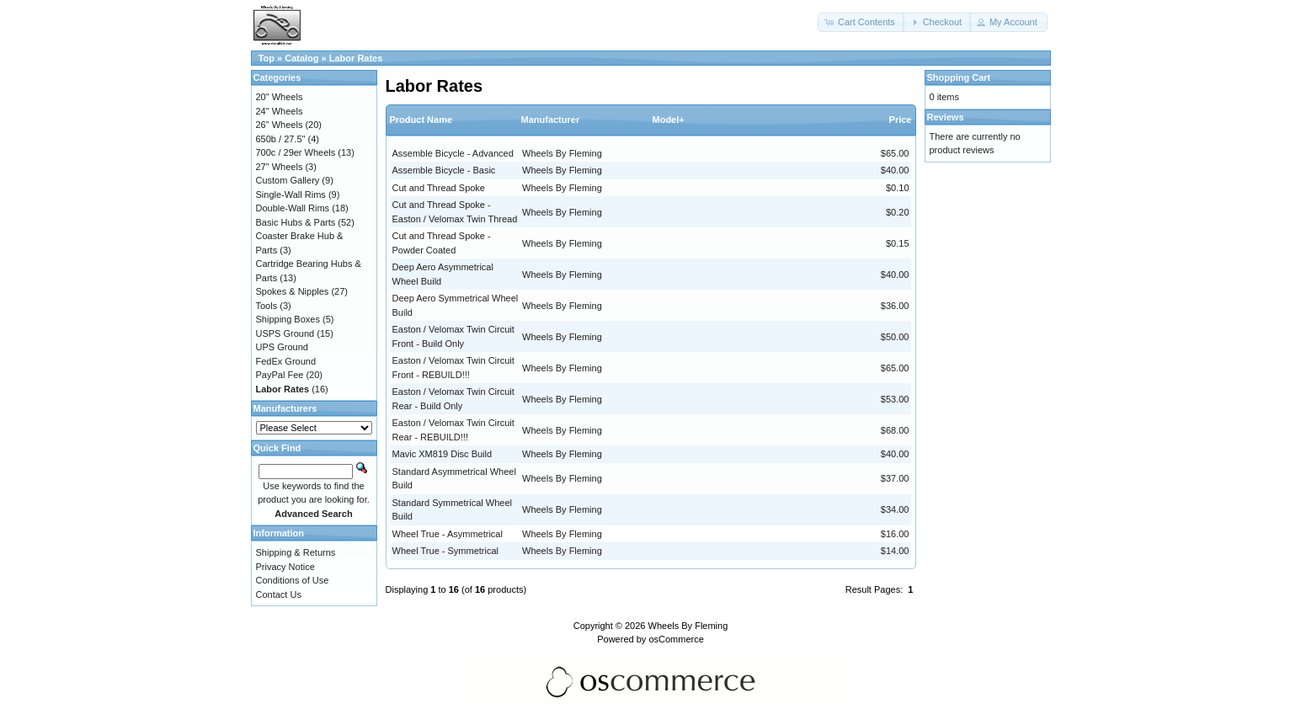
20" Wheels (279, 97)
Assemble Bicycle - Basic (444, 170)
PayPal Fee (280, 375)
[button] (861, 22)
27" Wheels (279, 167)
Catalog (301, 58)
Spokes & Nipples (292, 291)
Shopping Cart (959, 77)
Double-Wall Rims (293, 208)
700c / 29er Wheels (296, 152)
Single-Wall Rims (291, 194)
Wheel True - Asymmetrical (447, 534)
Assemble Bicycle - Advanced (453, 153)
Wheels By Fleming (562, 153)
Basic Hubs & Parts (296, 222)
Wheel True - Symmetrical (445, 551)
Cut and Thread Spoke (438, 188)
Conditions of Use (292, 580)
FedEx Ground (286, 361)
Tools (267, 306)
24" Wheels (279, 111)
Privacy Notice (285, 567)
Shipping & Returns (296, 552)
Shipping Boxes (288, 319)
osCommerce (675, 639)
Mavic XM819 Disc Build (442, 454)
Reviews (945, 117)
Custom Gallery (288, 180)
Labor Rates (356, 58)
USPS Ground (285, 333)
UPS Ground (282, 347)
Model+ (669, 120)
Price (900, 120)
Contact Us (278, 594)
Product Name (421, 120)
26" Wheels (279, 125)
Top (267, 58)
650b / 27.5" (281, 139)
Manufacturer (550, 120)
